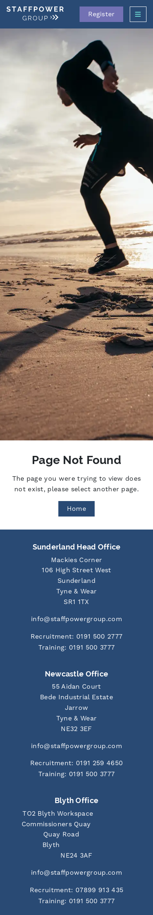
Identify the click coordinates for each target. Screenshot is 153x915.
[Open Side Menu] (138, 14)
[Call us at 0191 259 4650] (76, 763)
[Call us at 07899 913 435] (76, 890)
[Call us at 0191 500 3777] (76, 647)
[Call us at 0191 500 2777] (76, 636)
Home (76, 508)
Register (101, 14)
